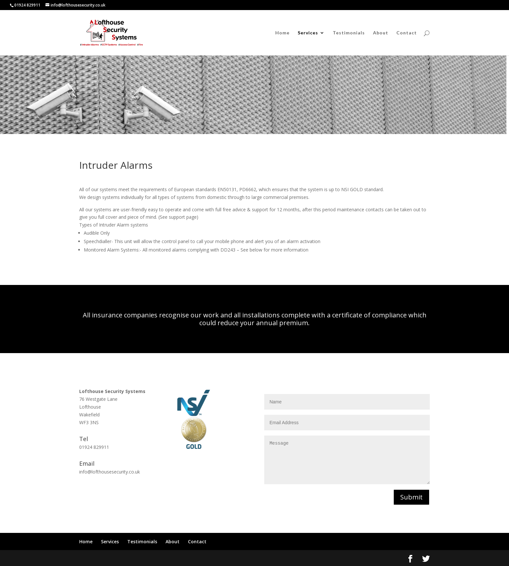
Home (282, 33)
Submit (411, 497)
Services (308, 33)
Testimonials (349, 33)
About (380, 33)
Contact (406, 33)
